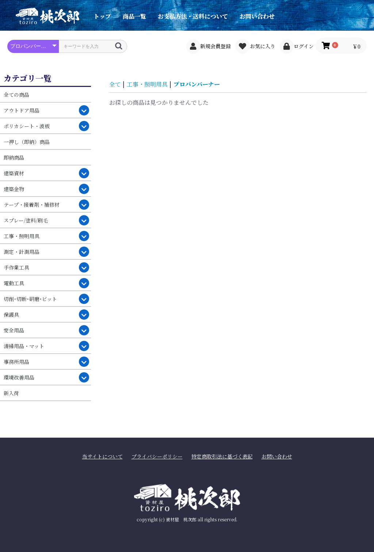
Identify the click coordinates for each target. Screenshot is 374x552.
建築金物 (14, 189)
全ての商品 (16, 94)
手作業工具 (16, 267)
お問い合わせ (257, 16)
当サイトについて (102, 456)
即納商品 (14, 157)
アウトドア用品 (21, 110)
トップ (102, 16)
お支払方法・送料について (193, 16)
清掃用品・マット (24, 346)
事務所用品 (16, 361)
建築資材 (14, 173)
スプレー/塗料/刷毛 (26, 220)
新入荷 (11, 393)
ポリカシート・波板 (27, 126)
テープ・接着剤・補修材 (32, 204)
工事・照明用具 (21, 236)
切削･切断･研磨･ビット (30, 298)
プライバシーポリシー (157, 456)
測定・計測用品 (21, 251)
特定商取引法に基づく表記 (222, 456)
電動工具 (14, 283)
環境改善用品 (19, 377)
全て (115, 84)
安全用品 (14, 330)
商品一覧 (134, 16)
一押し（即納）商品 (27, 141)
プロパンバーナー (196, 84)
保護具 (11, 314)
